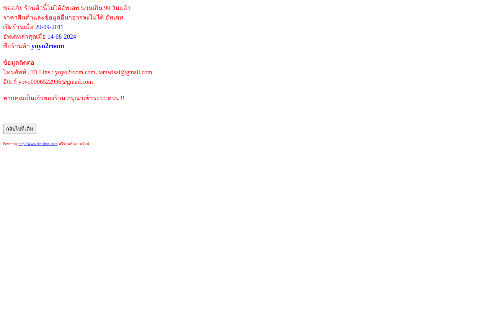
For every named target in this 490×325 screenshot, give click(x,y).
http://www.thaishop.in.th (38, 144)
